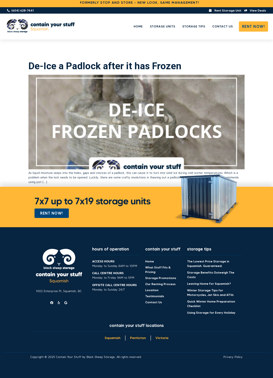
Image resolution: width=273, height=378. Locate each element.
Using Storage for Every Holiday (211, 312)
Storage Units (162, 26)
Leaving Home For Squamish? (209, 283)
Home (138, 26)
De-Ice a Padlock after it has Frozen (104, 66)
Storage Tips (193, 26)
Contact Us (222, 26)
